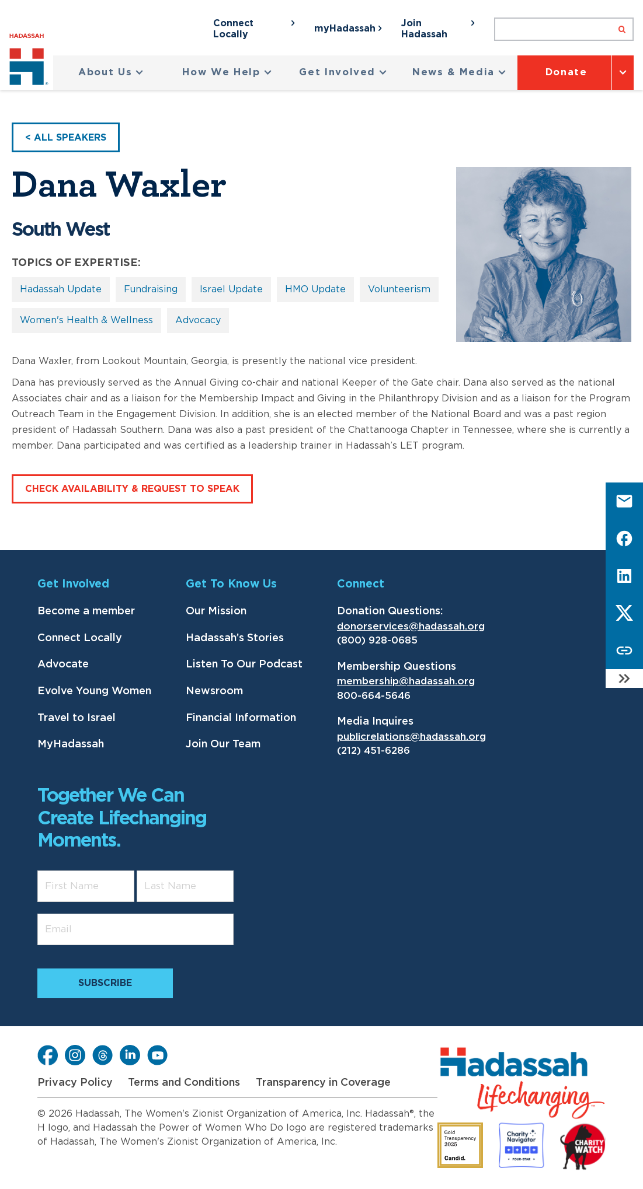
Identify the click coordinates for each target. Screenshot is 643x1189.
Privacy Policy (75, 1083)
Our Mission (216, 611)
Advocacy (198, 320)
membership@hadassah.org (406, 681)
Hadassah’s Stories (235, 638)
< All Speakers (65, 137)
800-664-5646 (374, 696)
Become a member (86, 611)
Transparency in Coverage (323, 1083)
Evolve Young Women (94, 691)
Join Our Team (223, 744)
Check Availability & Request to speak (132, 489)
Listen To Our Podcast (244, 664)
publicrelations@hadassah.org (411, 737)
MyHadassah (70, 744)
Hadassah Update (61, 289)
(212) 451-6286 (373, 751)
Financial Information (241, 718)
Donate (566, 72)
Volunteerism (399, 289)
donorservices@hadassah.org (411, 626)
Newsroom (214, 691)
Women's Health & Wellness (86, 320)
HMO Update (315, 289)
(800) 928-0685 (377, 640)
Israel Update (231, 289)
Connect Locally (79, 638)
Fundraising (151, 289)
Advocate (63, 664)
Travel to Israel (76, 718)
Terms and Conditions (184, 1083)
